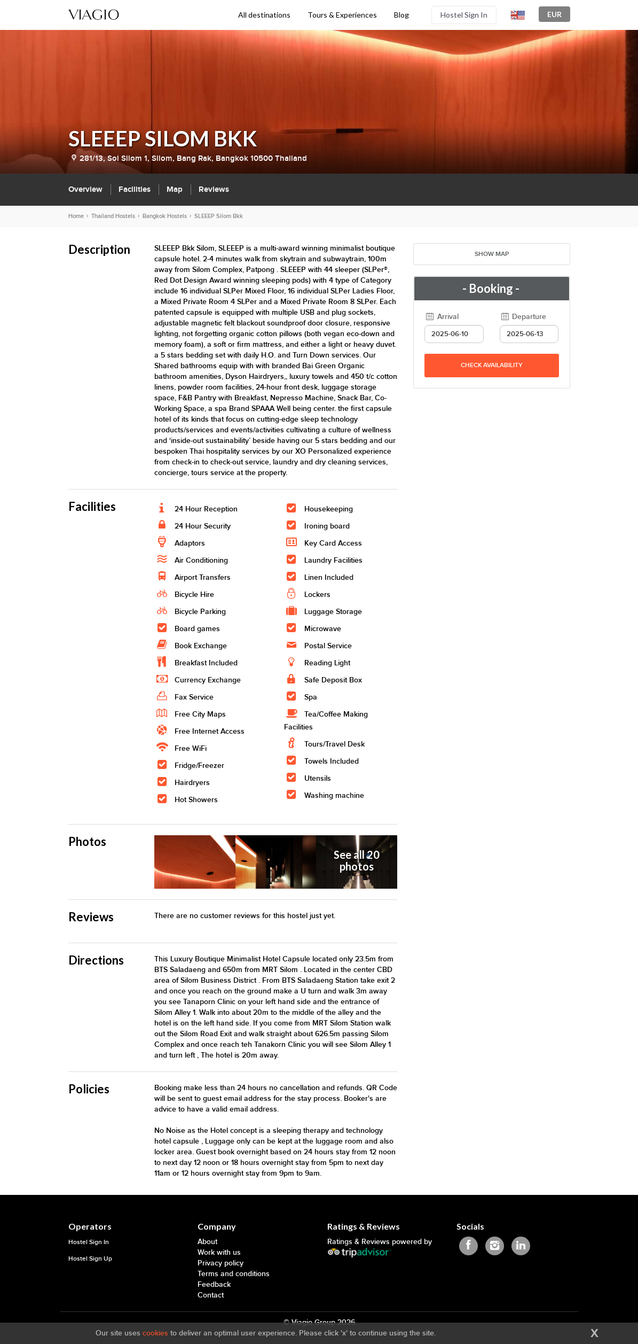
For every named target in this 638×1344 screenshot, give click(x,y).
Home (76, 216)
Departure (523, 316)
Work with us (219, 1252)
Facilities (135, 189)
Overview (85, 189)
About (207, 1241)
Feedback (214, 1284)
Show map (492, 254)
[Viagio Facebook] (468, 1246)
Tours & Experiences (342, 14)
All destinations (264, 14)
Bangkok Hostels (165, 216)
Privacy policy (220, 1263)
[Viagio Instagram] (494, 1246)
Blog (401, 14)
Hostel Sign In (463, 14)
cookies (155, 1333)
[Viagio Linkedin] (520, 1246)
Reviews (214, 189)
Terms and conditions (234, 1273)
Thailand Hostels (113, 216)
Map (175, 189)
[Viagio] (94, 13)
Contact (211, 1295)
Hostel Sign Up (90, 1259)
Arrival (441, 316)
